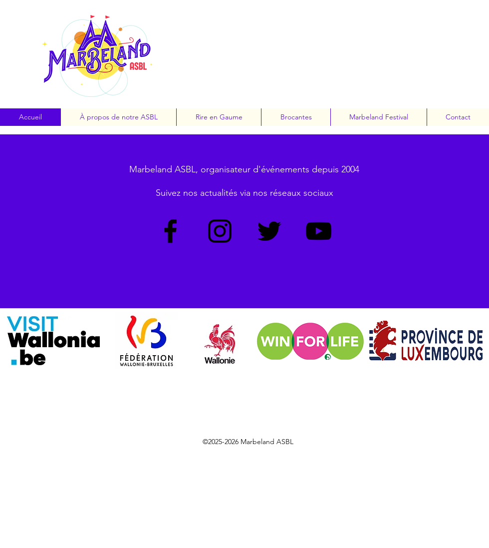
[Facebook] (170, 231)
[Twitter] (269, 231)
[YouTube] (318, 231)
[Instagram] (220, 231)
